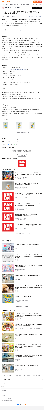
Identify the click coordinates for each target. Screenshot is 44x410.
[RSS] (26, 404)
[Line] (13, 144)
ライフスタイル (29, 4)
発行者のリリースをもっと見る (22, 233)
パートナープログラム (6, 393)
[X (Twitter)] (11, 144)
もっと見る (39, 240)
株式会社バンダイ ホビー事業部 (35, 16)
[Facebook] (8, 144)
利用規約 (3, 395)
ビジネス (40, 4)
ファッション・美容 (21, 4)
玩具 (9, 141)
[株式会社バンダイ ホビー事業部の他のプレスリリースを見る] (37, 8)
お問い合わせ (22, 155)
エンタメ (7, 4)
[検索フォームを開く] (31, 1)
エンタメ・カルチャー (12, 138)
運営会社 (3, 390)
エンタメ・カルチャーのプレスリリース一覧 (16, 375)
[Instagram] (23, 404)
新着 (3, 4)
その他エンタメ (18, 141)
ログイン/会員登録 (37, 1)
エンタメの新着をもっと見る (22, 306)
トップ (3, 375)
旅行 (15, 4)
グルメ (11, 4)
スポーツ (35, 4)
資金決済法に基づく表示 (7, 400)
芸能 (12, 141)
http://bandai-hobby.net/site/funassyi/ (20, 30)
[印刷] (16, 144)
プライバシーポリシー (6, 398)
